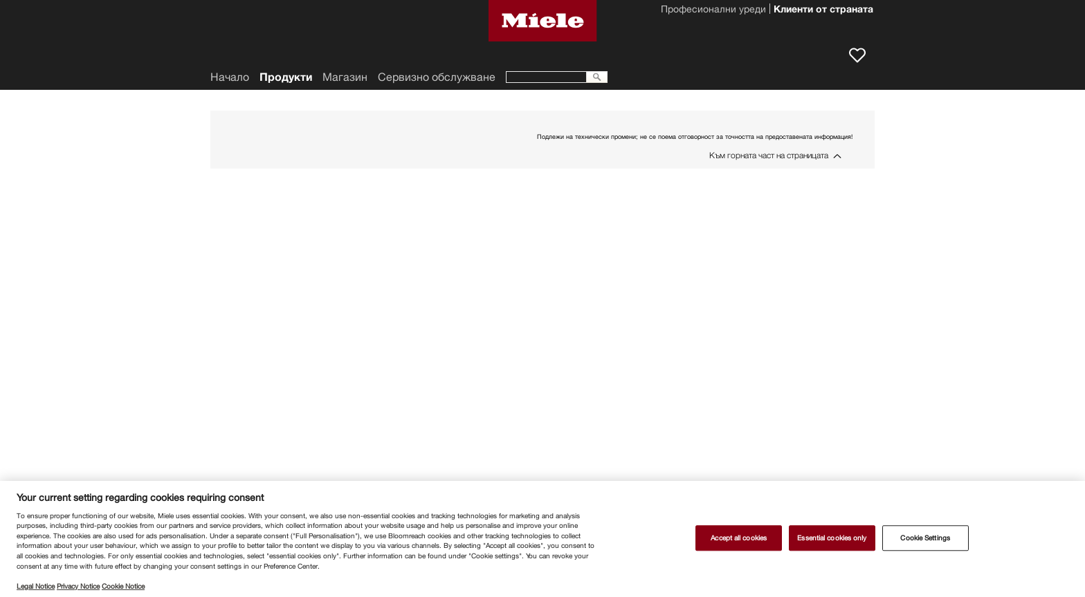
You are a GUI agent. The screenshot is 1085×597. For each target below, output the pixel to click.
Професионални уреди (713, 10)
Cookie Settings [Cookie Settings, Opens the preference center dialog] (924, 537)
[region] (542, 539)
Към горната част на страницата (768, 155)
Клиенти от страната (823, 10)
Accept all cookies (739, 537)
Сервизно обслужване (436, 77)
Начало (229, 77)
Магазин (344, 77)
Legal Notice (36, 586)
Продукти (285, 77)
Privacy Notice (78, 586)
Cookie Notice (123, 586)
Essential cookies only (831, 537)
